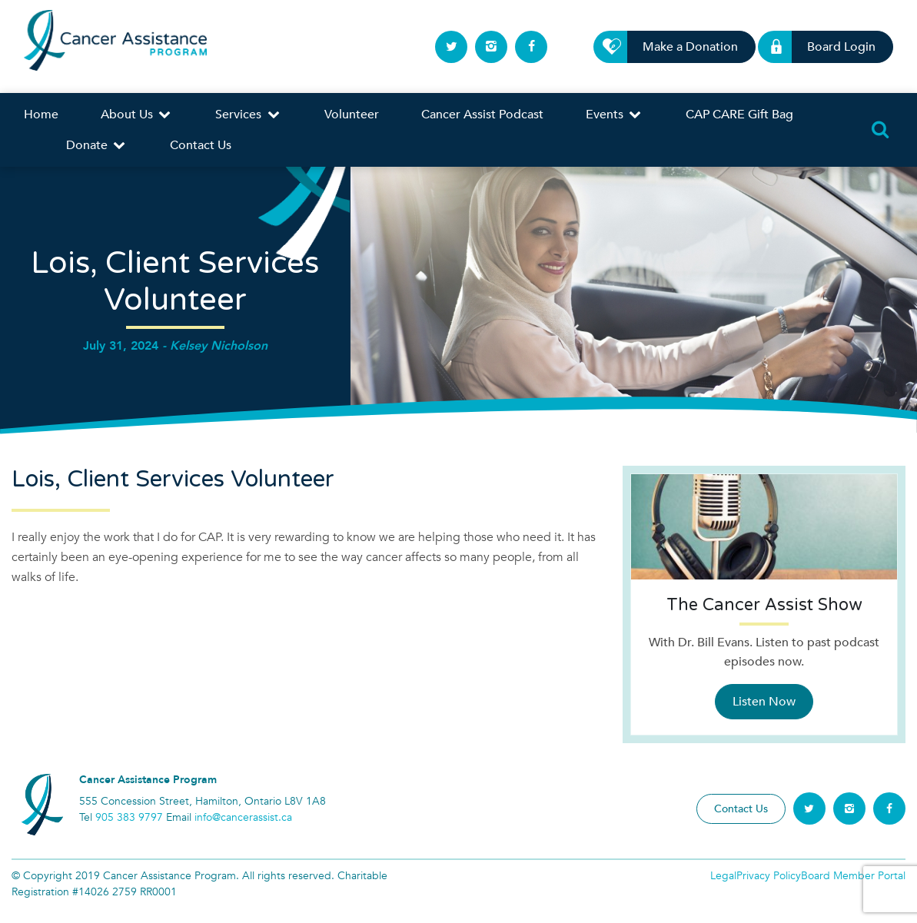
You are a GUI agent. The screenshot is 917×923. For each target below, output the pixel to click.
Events (614, 114)
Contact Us (200, 145)
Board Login (832, 46)
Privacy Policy (768, 875)
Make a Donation (681, 46)
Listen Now (764, 701)
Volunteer (351, 114)
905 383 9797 (129, 817)
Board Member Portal (853, 875)
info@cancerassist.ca (243, 817)
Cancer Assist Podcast (482, 114)
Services (248, 114)
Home (41, 114)
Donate (97, 145)
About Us (137, 114)
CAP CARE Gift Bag (739, 114)
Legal (723, 875)
